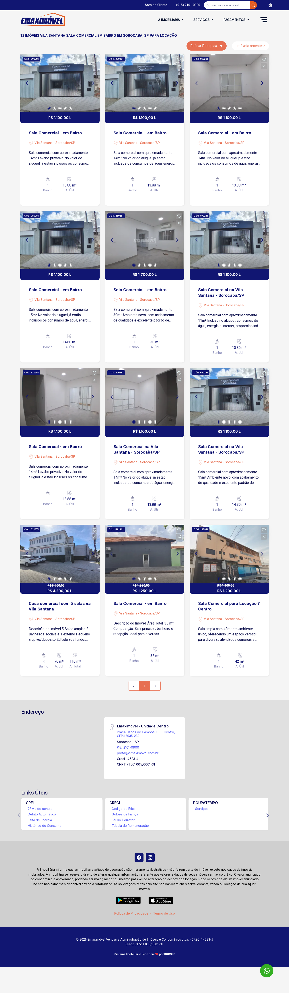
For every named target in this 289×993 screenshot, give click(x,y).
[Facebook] (139, 857)
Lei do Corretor (123, 820)
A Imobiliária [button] (169, 20)
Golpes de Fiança (125, 814)
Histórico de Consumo (44, 825)
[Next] (92, 83)
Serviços (202, 809)
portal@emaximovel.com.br (137, 753)
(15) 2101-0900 (128, 747)
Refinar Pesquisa (206, 46)
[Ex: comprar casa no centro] (227, 5)
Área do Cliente (156, 5)
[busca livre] (253, 5)
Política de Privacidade (131, 913)
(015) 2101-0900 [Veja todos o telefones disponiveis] (188, 5)
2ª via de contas (40, 809)
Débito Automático (42, 814)
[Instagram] (150, 857)
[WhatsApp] (266, 970)
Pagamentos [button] (234, 20)
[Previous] (27, 83)
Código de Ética (123, 809)
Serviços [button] (202, 20)
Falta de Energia (40, 820)
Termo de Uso (164, 913)
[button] (269, 5)
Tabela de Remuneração (130, 825)
